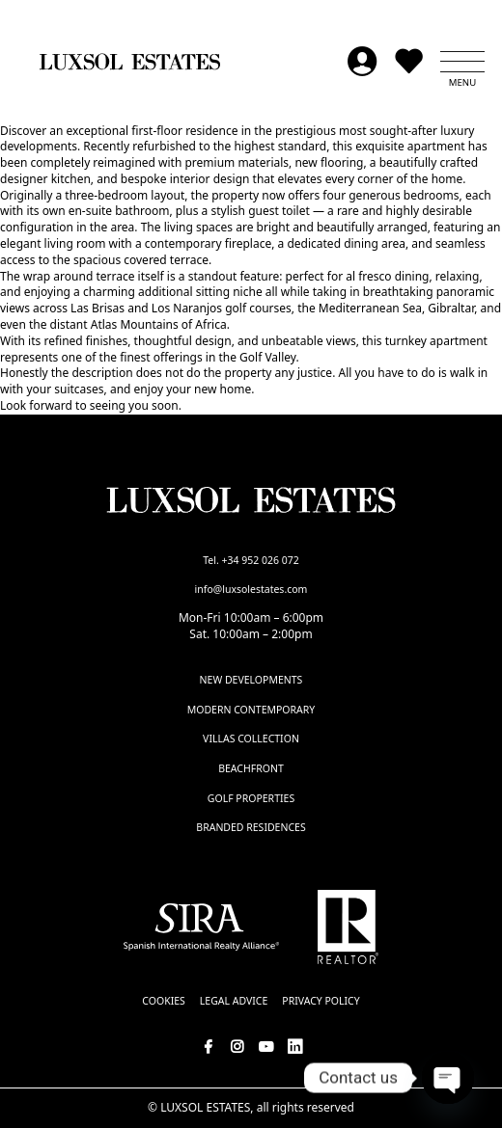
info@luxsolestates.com (251, 589)
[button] (462, 61)
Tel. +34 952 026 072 (251, 560)
